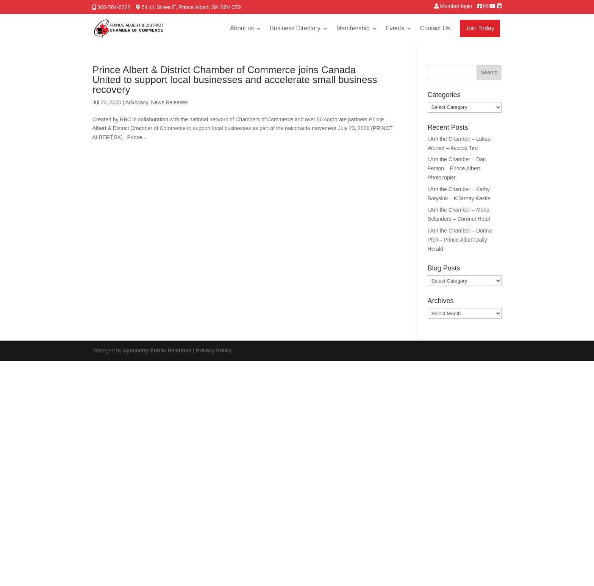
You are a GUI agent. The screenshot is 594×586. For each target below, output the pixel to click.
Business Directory (295, 28)
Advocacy (136, 102)
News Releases (169, 102)
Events (395, 28)
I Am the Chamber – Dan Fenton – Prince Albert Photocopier (457, 168)
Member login (456, 6)
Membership (353, 28)
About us (242, 28)
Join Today (480, 28)
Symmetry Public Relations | (159, 350)
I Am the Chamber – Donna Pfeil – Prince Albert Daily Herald (460, 240)
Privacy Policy (214, 350)
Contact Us (435, 28)
